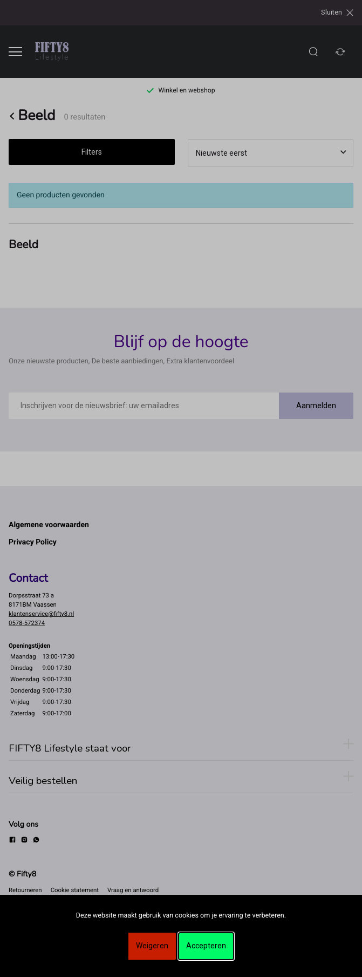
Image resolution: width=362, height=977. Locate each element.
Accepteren (206, 945)
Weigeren (152, 945)
